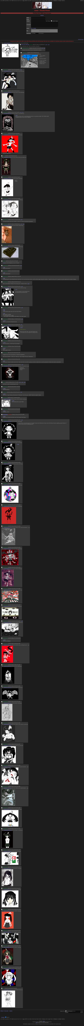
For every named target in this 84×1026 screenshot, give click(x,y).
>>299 (24, 383)
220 (20, 319)
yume (7, 0)
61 (16, 156)
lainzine (63, 0)
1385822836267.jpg (7, 810)
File (31, 29)
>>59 (42, 49)
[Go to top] (6, 1011)
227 (19, 341)
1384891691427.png (8, 528)
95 (18, 266)
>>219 (48, 45)
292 (19, 393)
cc (20, 0)
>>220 (22, 287)
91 (19, 225)
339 (19, 463)
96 (18, 271)
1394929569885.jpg (7, 969)
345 (19, 568)
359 (19, 787)
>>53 (4, 362)
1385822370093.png (8, 688)
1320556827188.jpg (7, 179)
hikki (26, 0)
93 (17, 261)
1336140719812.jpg (7, 326)
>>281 (4, 411)
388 (20, 968)
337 (19, 420)
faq (35, 0)
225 (19, 325)
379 (19, 931)
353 (19, 665)
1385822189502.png (8, 645)
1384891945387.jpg (7, 607)
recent (37, 0)
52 (38, 53)
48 (40, 49)
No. (43, 45)
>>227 (21, 325)
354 (19, 687)
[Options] (81, 0)
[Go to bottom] (49, 13)
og (14, 0)
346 (19, 589)
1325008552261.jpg (7, 247)
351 (20, 639)
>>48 (16, 116)
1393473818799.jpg (7, 869)
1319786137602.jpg (7, 114)
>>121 (21, 266)
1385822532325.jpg (7, 704)
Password (71, 1012)
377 (19, 889)
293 (19, 398)
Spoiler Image (55, 21)
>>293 (21, 393)
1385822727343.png (8, 767)
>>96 (22, 113)
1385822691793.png (8, 746)
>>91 (4, 263)
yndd (3, 0)
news (31, 0)
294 (19, 410)
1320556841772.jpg (7, 200)
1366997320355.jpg (7, 400)
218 (19, 287)
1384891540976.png (8, 486)
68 (19, 199)
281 (20, 365)
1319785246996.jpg (27, 55)
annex (40, 0)
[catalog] (42, 15)
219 (19, 308)
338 (19, 442)
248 (19, 353)
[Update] (2, 1018)
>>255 (21, 70)
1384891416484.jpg (7, 422)
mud (46, 0)
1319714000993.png (8, 44)
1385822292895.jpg (7, 667)
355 (19, 702)
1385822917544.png (8, 831)
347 (19, 605)
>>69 (4, 314)
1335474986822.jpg (7, 288)
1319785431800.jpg (7, 93)
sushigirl (59, 0)
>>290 (4, 389)
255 (19, 360)
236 (19, 347)
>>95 (20, 113)
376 (19, 868)
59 (18, 113)
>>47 (16, 290)
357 (19, 745)
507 (16, 989)
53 (18, 70)
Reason (66, 1013)
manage (43, 0)
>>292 (22, 383)
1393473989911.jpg (7, 948)
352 (19, 644)
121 (20, 282)
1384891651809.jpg (7, 507)
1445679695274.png (8, 990)
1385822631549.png (8, 725)
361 (19, 829)
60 (18, 134)
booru (52, 0)
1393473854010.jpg (7, 890)
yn (1, 0)
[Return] (45, 13)
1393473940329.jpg (7, 933)
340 (19, 484)
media (12, 0)
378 (19, 910)
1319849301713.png (8, 158)
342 (19, 505)
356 (19, 723)
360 (19, 808)
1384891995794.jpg (7, 623)
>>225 (4, 343)
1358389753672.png (8, 367)
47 (44, 45)
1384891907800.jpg (7, 590)
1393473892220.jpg (7, 911)
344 (19, 548)
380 (19, 946)
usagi (49, 0)
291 (19, 387)
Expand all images (80, 40)
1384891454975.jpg (7, 443)
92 (19, 246)
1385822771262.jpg (7, 788)
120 (20, 277)
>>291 (20, 383)
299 (23, 415)
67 (19, 178)
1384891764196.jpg (7, 549)
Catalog (10, 1011)
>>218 (46, 45)
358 (19, 766)
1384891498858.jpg (7, 464)
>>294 (22, 365)
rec (28, 0)
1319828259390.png (8, 135)
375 (19, 850)
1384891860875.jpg (7, 569)
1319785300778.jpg (7, 72)
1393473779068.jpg (7, 852)
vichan (44, 1022)
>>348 (4, 640)
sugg (23, 0)
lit (10, 0)
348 (19, 622)
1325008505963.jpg (7, 226)
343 (19, 527)
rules (33, 0)
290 (17, 383)
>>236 (22, 308)
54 (18, 91)
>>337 (18, 445)
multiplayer (55, 0)
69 (19, 220)
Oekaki (34, 29)
